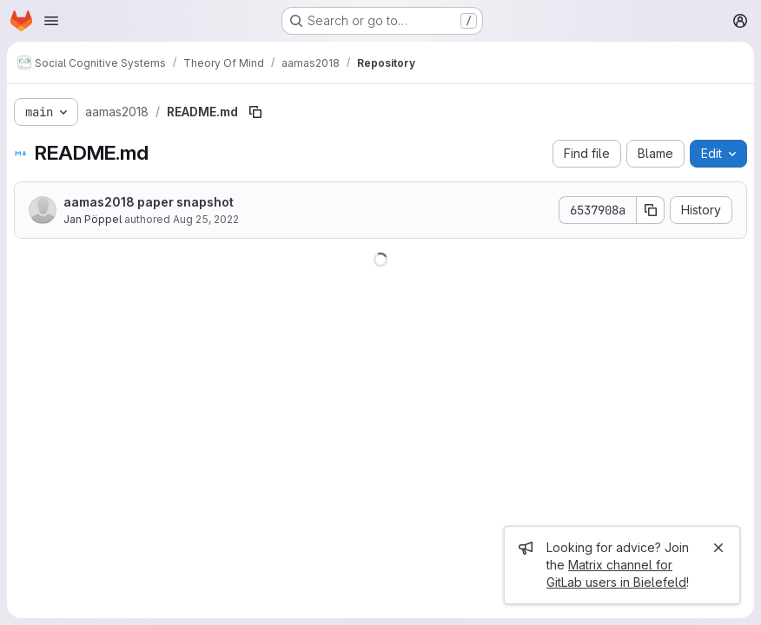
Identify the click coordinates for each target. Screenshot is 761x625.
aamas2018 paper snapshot (148, 201)
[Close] (718, 547)
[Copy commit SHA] (651, 210)
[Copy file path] (255, 112)
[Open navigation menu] (51, 21)
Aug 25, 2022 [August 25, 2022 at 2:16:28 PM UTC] (206, 219)
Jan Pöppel (92, 219)
